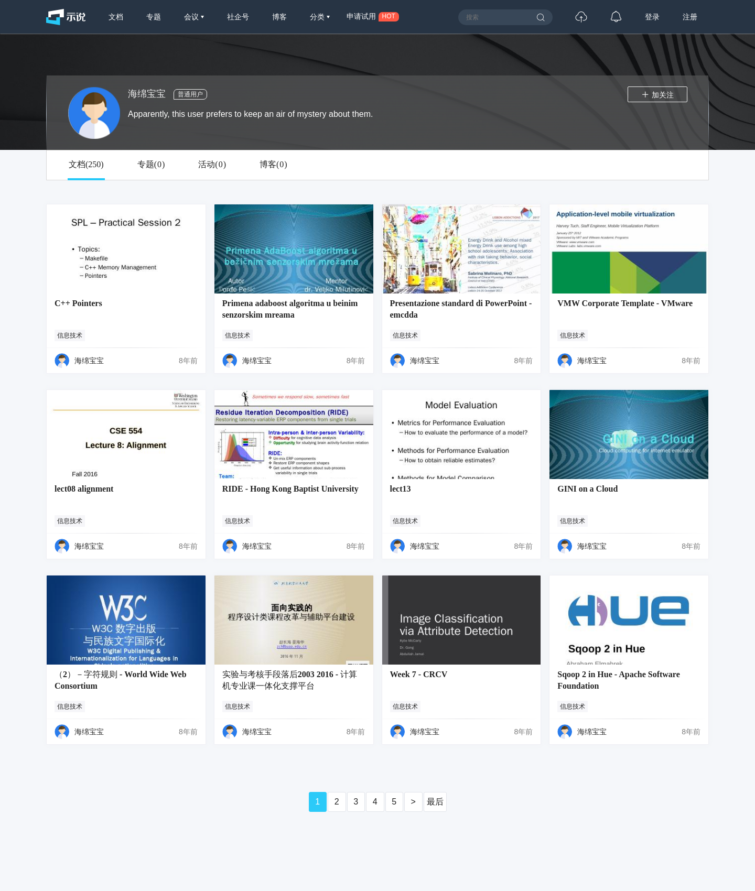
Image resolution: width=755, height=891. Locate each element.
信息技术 (69, 335)
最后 (435, 801)
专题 (153, 17)
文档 (116, 17)
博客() (273, 164)
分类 (318, 17)
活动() (212, 164)
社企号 (238, 17)
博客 (279, 17)
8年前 (188, 360)
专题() (151, 164)
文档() (86, 164)
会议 (192, 17)
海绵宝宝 (89, 360)
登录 (652, 17)
